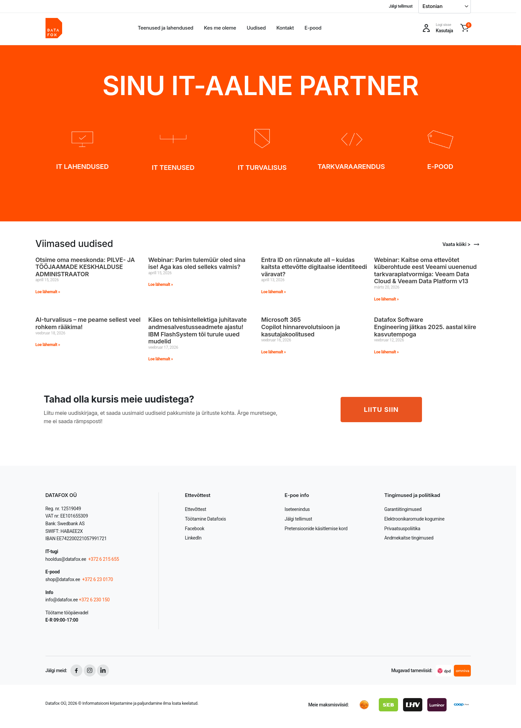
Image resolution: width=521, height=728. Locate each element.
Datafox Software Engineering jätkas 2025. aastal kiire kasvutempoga (425, 326)
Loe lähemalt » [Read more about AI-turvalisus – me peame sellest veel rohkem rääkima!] (48, 344)
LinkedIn (193, 538)
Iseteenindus (297, 509)
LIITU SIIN (381, 410)
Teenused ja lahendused (165, 28)
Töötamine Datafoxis (205, 519)
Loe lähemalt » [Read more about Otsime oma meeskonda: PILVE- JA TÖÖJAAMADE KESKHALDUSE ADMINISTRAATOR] (48, 292)
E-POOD (440, 167)
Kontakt (285, 28)
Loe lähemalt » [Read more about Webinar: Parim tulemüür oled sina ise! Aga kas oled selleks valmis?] (160, 284)
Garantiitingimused (403, 509)
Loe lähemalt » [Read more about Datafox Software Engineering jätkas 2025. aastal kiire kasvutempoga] (386, 352)
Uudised (256, 28)
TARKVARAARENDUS (351, 167)
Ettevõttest (195, 509)
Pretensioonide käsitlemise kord (316, 528)
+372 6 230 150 (94, 599)
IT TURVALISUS (262, 168)
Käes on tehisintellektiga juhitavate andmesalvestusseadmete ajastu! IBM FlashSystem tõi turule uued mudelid (197, 330)
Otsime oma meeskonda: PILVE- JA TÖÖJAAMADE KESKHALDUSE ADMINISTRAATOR (85, 267)
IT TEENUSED (173, 168)
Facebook (194, 528)
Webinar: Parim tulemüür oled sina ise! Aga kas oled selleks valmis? (196, 263)
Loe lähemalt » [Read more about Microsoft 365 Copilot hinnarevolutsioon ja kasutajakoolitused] (273, 352)
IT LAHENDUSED (82, 167)
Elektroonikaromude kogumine (414, 519)
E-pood (312, 28)
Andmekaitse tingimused (409, 538)
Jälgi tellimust (400, 6)
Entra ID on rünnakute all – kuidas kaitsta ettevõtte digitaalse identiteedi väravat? (314, 267)
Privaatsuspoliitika (402, 528)
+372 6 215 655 (103, 559)
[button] (464, 28)
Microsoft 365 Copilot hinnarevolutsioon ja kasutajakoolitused (300, 326)
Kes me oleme (220, 28)
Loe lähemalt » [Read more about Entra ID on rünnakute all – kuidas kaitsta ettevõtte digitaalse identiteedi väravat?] (273, 292)
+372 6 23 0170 (97, 579)
